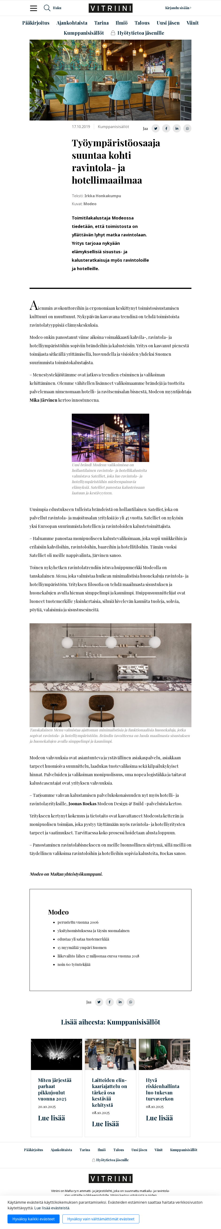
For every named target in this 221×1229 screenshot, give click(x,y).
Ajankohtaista (61, 1150)
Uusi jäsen (139, 1150)
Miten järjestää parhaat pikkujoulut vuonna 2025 (54, 1089)
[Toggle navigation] (35, 7)
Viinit (159, 1150)
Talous (118, 1150)
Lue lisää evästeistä (51, 1207)
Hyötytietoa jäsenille (110, 1160)
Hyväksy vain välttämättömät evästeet (100, 1218)
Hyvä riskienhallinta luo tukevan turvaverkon (162, 1089)
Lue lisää (51, 1117)
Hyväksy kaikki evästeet (33, 1218)
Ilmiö (102, 1150)
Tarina (85, 1150)
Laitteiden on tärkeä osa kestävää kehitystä (109, 1092)
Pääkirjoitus (33, 1150)
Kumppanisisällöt (183, 1150)
